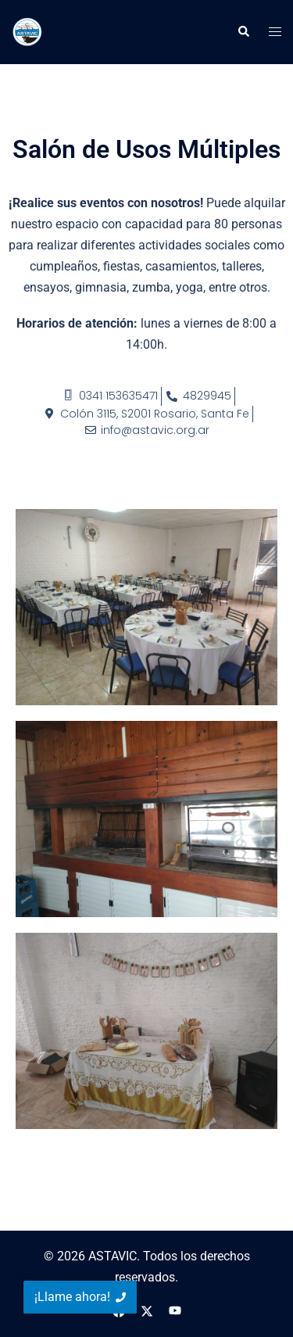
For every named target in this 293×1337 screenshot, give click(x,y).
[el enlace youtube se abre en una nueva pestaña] (175, 1310)
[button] (243, 32)
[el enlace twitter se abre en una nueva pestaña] (147, 1310)
